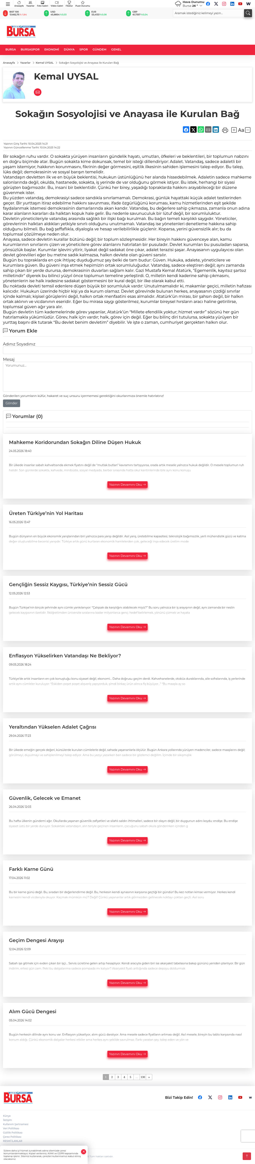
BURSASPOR (30, 49)
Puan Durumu (83, 4)
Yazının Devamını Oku (127, 485)
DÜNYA (69, 49)
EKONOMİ (51, 49)
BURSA (10, 49)
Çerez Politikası (12, 1136)
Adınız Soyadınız (19, 344)
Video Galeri (57, 4)
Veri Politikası (11, 1128)
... (136, 1077)
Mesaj (9, 359)
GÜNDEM (99, 49)
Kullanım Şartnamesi (15, 1124)
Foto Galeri (42, 4)
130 (143, 1077)
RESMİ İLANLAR (12, 1140)
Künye (7, 1115)
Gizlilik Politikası (13, 1132)
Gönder (12, 403)
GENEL (116, 49)
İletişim (7, 1120)
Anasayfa (19, 4)
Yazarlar (30, 4)
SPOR (83, 49)
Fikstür (69, 4)
